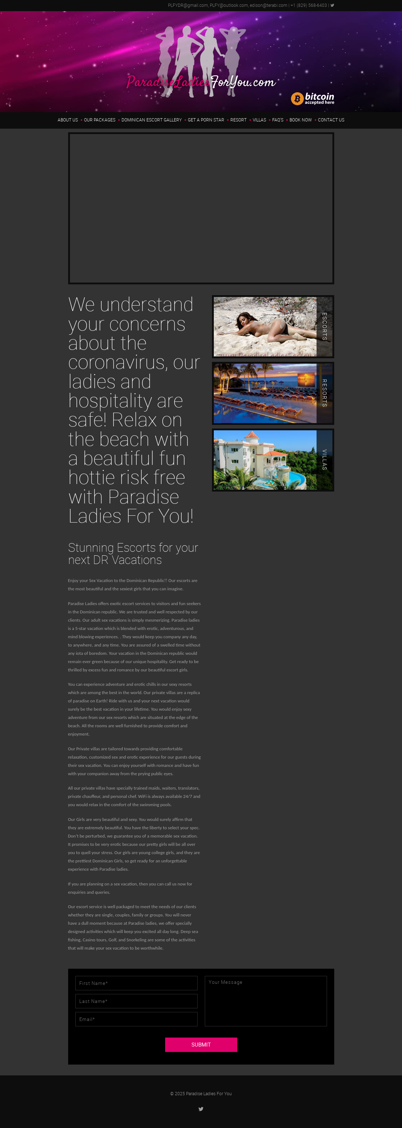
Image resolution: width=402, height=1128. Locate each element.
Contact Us (331, 120)
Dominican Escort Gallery (152, 120)
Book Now (301, 120)
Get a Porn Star (206, 120)
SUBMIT (201, 1045)
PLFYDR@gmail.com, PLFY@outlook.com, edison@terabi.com (227, 5)
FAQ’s (277, 120)
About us (68, 120)
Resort (238, 120)
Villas (259, 120)
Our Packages (99, 120)
